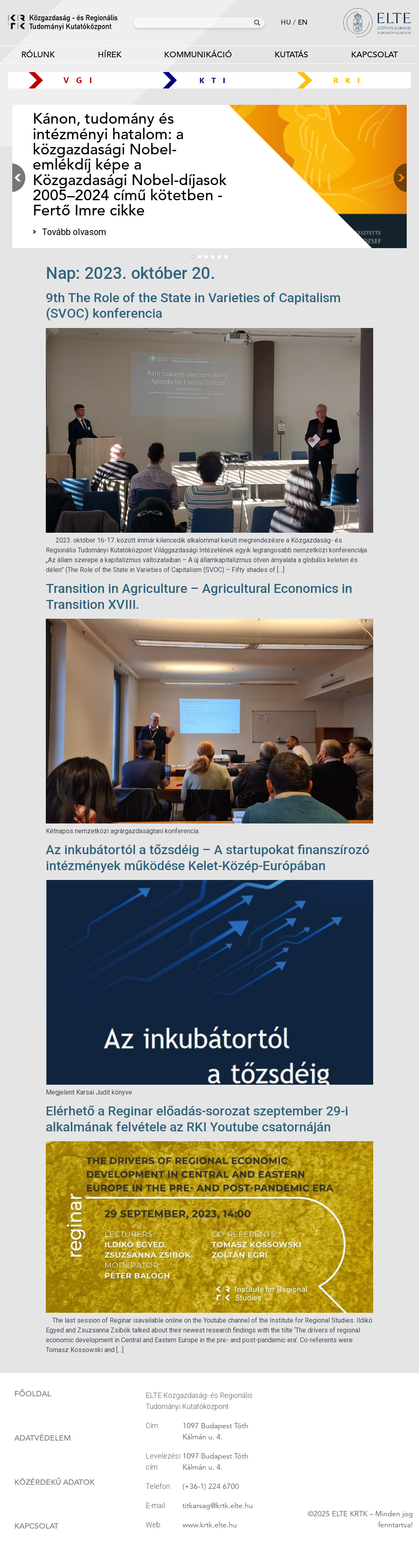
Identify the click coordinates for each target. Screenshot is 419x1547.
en (303, 22)
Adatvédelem (42, 1438)
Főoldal (32, 1394)
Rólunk (38, 56)
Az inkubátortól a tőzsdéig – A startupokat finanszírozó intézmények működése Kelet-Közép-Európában (207, 857)
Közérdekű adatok (54, 1482)
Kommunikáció (198, 56)
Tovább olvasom (74, 232)
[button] (398, 177)
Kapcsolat (36, 1526)
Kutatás (291, 56)
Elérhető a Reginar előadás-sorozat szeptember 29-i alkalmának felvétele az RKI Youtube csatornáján (197, 1118)
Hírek (110, 55)
